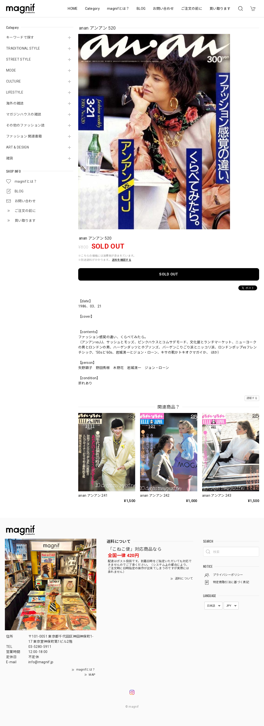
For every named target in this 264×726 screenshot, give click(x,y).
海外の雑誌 (15, 103)
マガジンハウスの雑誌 (23, 114)
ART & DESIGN (17, 147)
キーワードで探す (20, 37)
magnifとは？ (118, 9)
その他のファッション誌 (25, 125)
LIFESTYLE (14, 92)
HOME (72, 9)
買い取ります (220, 9)
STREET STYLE (18, 59)
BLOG (141, 9)
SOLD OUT (168, 274)
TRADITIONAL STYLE (23, 48)
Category (92, 9)
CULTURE (13, 81)
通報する (251, 398)
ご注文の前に (191, 9)
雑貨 (9, 158)
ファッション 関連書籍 (24, 136)
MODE (11, 70)
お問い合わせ (163, 9)
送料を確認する (121, 260)
